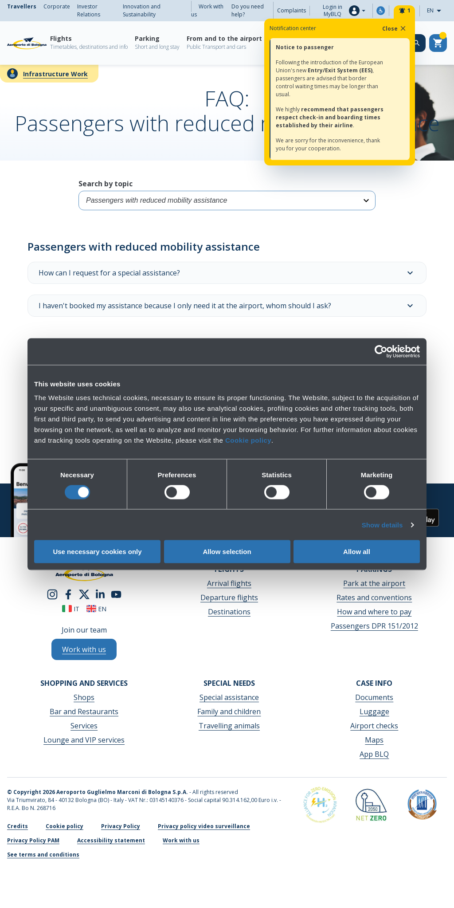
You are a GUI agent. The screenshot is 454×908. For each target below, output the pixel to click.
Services (84, 726)
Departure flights (229, 597)
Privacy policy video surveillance (204, 826)
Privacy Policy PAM (33, 840)
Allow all (356, 551)
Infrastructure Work (55, 74)
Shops (84, 697)
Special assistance (229, 697)
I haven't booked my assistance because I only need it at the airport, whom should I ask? (227, 305)
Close (394, 28)
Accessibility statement (111, 840)
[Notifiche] (404, 10)
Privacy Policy (120, 826)
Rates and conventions (374, 597)
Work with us (207, 10)
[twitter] (84, 593)
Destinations (229, 612)
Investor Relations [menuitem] (88, 10)
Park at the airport (374, 583)
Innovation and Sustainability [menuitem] (141, 10)
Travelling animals (229, 726)
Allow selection (227, 551)
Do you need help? (247, 10)
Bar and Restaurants (84, 711)
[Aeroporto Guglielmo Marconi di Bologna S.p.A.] (27, 43)
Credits (17, 826)
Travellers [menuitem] (21, 6)
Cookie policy (248, 440)
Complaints (291, 10)
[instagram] (52, 593)
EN (437, 10)
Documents (374, 697)
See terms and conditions (43, 854)
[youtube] (116, 593)
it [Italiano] (70, 609)
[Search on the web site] (417, 43)
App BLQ (374, 754)
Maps (374, 740)
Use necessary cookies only (97, 551)
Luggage (374, 711)
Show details (382, 524)
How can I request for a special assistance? (227, 272)
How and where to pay (374, 612)
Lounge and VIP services (84, 740)
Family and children (229, 711)
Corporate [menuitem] (56, 6)
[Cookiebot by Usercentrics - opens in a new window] (381, 351)
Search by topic (227, 194)
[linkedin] (100, 593)
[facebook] (68, 593)
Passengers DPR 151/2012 (374, 626)
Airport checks (374, 726)
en (96, 609)
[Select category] (227, 200)
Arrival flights (229, 583)
